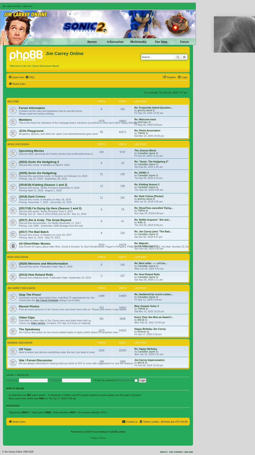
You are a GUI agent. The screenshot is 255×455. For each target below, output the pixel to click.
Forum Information (32, 108)
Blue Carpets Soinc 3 (146, 306)
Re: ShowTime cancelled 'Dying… (153, 208)
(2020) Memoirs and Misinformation (43, 263)
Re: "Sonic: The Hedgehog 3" (151, 161)
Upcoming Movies (31, 150)
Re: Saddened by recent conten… (153, 294)
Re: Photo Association (147, 130)
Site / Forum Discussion (35, 360)
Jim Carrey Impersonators (149, 360)
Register (23, 375)
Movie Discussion (18, 144)
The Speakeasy (29, 329)
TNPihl (141, 133)
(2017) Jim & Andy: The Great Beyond (45, 220)
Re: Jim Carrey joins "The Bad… (153, 231)
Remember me (127, 380)
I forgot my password (104, 380)
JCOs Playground (31, 131)
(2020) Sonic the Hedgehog (37, 173)
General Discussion (19, 343)
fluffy (140, 222)
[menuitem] (29, 77)
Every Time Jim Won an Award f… (154, 317)
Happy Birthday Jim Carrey (150, 329)
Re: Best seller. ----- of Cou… (150, 263)
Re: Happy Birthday (145, 349)
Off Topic (25, 349)
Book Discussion (17, 257)
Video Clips (27, 317)
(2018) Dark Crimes (32, 196)
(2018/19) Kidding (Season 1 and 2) (43, 184)
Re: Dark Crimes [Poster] (148, 196)
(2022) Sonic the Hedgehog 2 (39, 162)
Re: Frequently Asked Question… (153, 107)
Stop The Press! (30, 294)
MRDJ (103, 412)
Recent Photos (29, 306)
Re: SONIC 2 (141, 172)
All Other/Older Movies (34, 243)
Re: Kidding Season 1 (146, 184)
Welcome (13, 101)
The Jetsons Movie (145, 150)
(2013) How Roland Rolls (36, 274)
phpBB (86, 432)
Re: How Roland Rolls (147, 274)
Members (25, 119)
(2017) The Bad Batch (34, 231)
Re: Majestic (141, 243)
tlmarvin (142, 331)
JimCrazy (143, 122)
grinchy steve (145, 110)
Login (10, 375)
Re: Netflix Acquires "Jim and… (152, 219)
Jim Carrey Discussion (21, 288)
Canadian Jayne (146, 153)
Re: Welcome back (145, 119)
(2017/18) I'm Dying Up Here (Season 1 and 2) (50, 208)
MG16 (141, 319)
